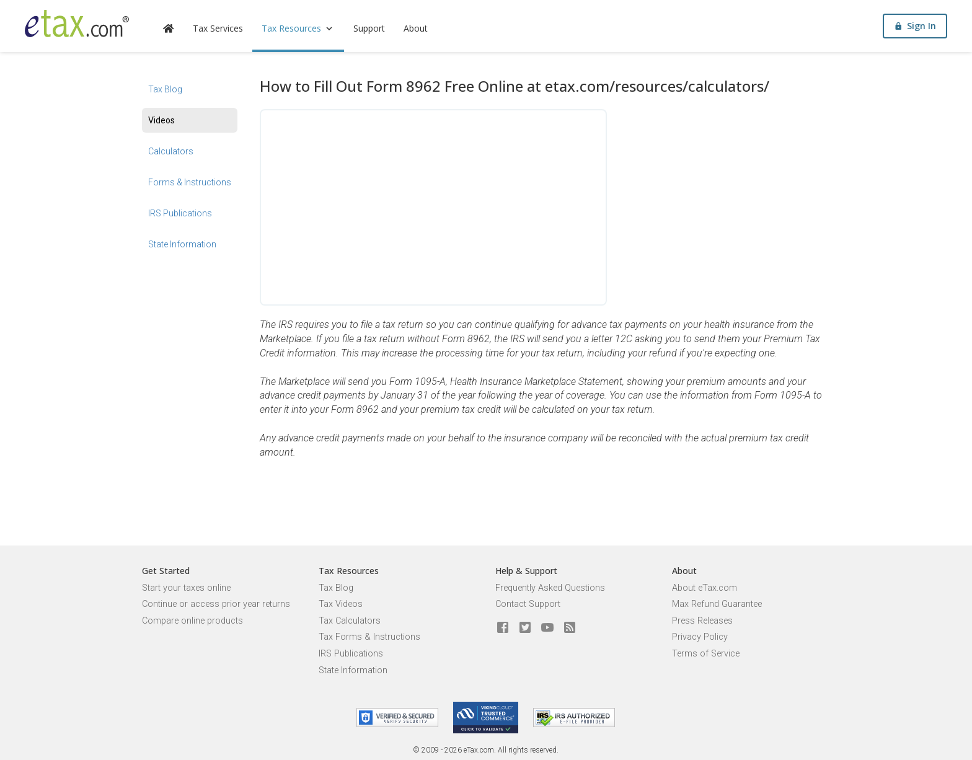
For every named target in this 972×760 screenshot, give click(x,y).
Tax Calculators (350, 621)
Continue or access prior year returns (216, 604)
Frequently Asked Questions (550, 588)
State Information (182, 244)
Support (369, 28)
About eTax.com (704, 588)
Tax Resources (298, 28)
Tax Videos (341, 604)
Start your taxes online (186, 588)
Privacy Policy (700, 637)
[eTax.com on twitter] (525, 628)
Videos (161, 120)
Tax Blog (165, 89)
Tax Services (218, 28)
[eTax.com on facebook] (502, 628)
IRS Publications (180, 213)
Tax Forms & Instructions (369, 637)
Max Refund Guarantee (717, 604)
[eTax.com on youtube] (547, 628)
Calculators (170, 151)
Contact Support (527, 604)
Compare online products (192, 621)
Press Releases (702, 621)
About (416, 28)
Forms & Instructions (189, 182)
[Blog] (569, 628)
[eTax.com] (77, 23)
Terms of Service (706, 653)
